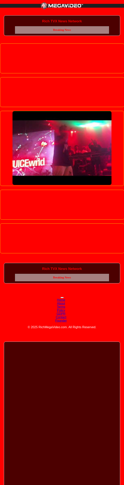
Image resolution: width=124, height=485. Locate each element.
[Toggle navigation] (62, 297)
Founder (61, 320)
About (61, 303)
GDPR (61, 313)
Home (61, 300)
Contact (61, 317)
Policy (61, 310)
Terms (61, 306)
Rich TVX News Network (62, 21)
